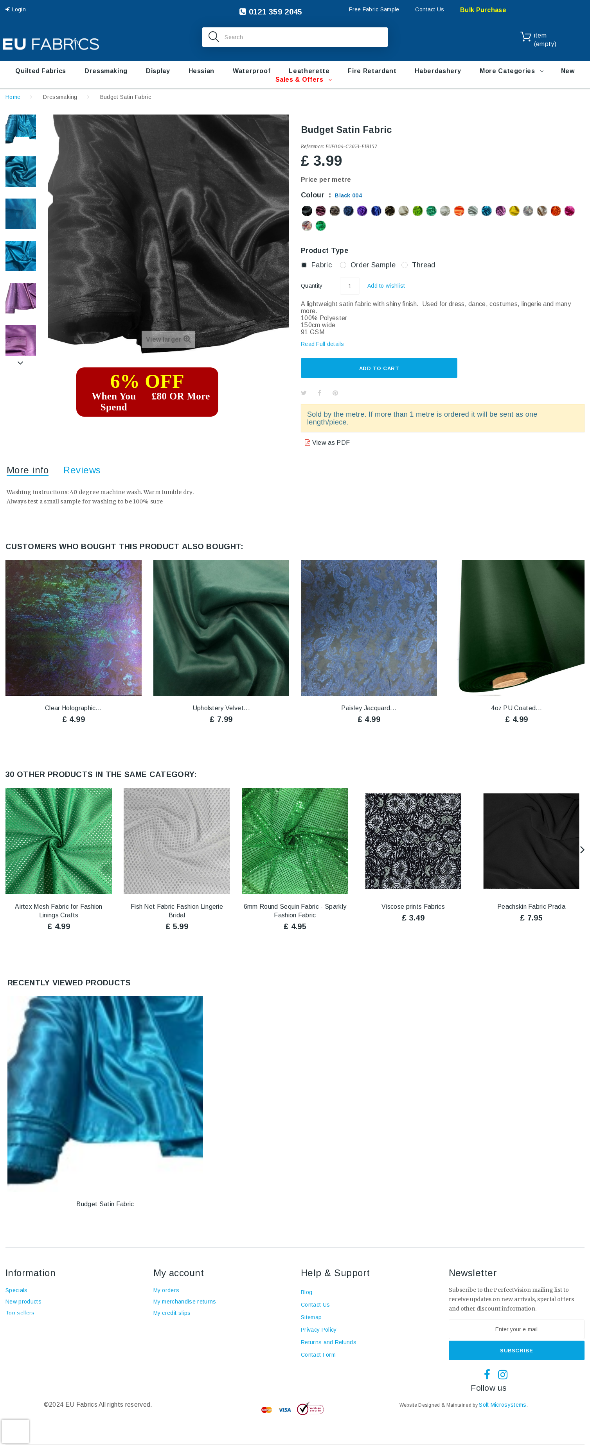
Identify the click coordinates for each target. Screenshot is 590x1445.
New (568, 71)
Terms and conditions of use (42, 1324)
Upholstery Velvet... (221, 708)
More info (28, 470)
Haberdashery (438, 71)
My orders (166, 1290)
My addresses (172, 1324)
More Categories (507, 71)
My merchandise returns (184, 1301)
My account (178, 1273)
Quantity (312, 286)
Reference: (312, 146)
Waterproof (251, 71)
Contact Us (429, 9)
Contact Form (318, 1355)
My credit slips (172, 1313)
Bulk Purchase (483, 10)
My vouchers (170, 1347)
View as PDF (330, 442)
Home (12, 97)
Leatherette (309, 71)
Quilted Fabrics (40, 71)
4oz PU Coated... (516, 708)
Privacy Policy (318, 1330)
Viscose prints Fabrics (413, 906)
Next (20, 363)
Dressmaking (106, 71)
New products (23, 1301)
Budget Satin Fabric (105, 1204)
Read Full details (322, 344)
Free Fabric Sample (374, 9)
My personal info (174, 1335)
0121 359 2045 (270, 11)
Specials (16, 1290)
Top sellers (20, 1313)
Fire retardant (372, 71)
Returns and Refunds (328, 1342)
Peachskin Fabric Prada (531, 906)
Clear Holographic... (73, 708)
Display (158, 71)
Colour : (331, 195)
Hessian (201, 71)
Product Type (325, 250)
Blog (11, 1347)
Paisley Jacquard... (368, 708)
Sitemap (311, 1317)
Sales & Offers (299, 79)
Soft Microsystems (502, 1405)
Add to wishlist (386, 286)
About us (17, 1335)
